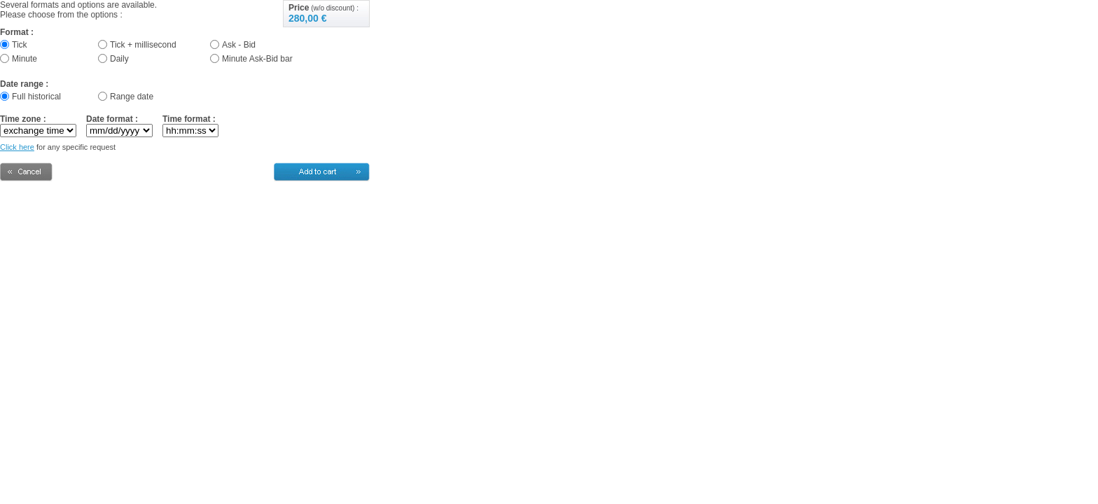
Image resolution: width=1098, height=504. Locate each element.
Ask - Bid (239, 45)
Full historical (36, 97)
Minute (24, 59)
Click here (17, 147)
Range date (131, 97)
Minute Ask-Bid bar (257, 59)
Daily (119, 59)
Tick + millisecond (143, 45)
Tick (19, 45)
